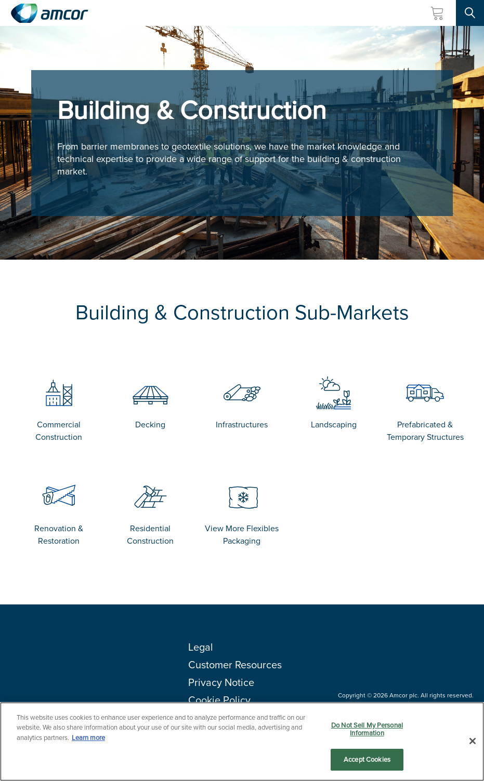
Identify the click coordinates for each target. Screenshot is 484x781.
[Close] (472, 745)
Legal (200, 647)
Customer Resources (235, 664)
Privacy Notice (221, 682)
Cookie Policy (219, 700)
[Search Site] (470, 13)
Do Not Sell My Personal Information (367, 734)
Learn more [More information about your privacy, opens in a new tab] (88, 742)
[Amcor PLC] (49, 13)
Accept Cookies (367, 765)
